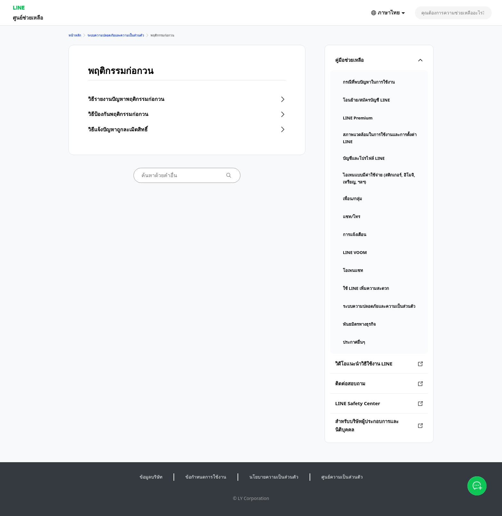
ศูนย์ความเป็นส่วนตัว (342, 477)
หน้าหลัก (75, 35)
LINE (19, 7)
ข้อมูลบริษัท (151, 477)
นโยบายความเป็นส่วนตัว (273, 477)
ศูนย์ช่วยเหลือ (28, 17)
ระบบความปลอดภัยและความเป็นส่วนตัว (115, 35)
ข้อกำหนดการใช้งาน (205, 477)
